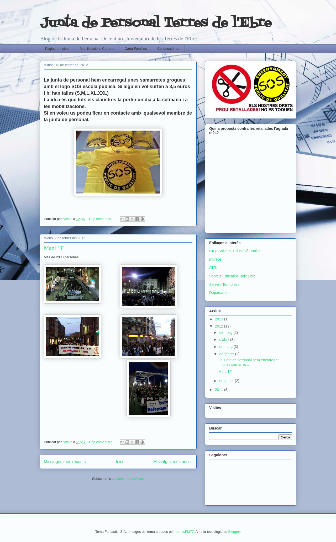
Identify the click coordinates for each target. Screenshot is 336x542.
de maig (226, 332)
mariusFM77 (184, 532)
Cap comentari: (101, 219)
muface (215, 259)
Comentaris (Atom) (130, 479)
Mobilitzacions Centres (97, 49)
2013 (219, 319)
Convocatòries (168, 49)
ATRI (213, 268)
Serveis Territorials (224, 284)
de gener (227, 381)
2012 (219, 326)
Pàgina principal (57, 49)
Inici (119, 461)
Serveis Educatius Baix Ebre (232, 276)
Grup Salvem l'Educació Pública (235, 251)
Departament (219, 293)
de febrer (227, 354)
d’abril (224, 339)
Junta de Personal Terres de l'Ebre (156, 23)
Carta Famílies (136, 49)
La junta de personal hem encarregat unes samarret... (248, 362)
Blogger (234, 532)
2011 (219, 390)
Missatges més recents (65, 461)
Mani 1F (54, 248)
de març (226, 347)
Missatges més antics (172, 461)
